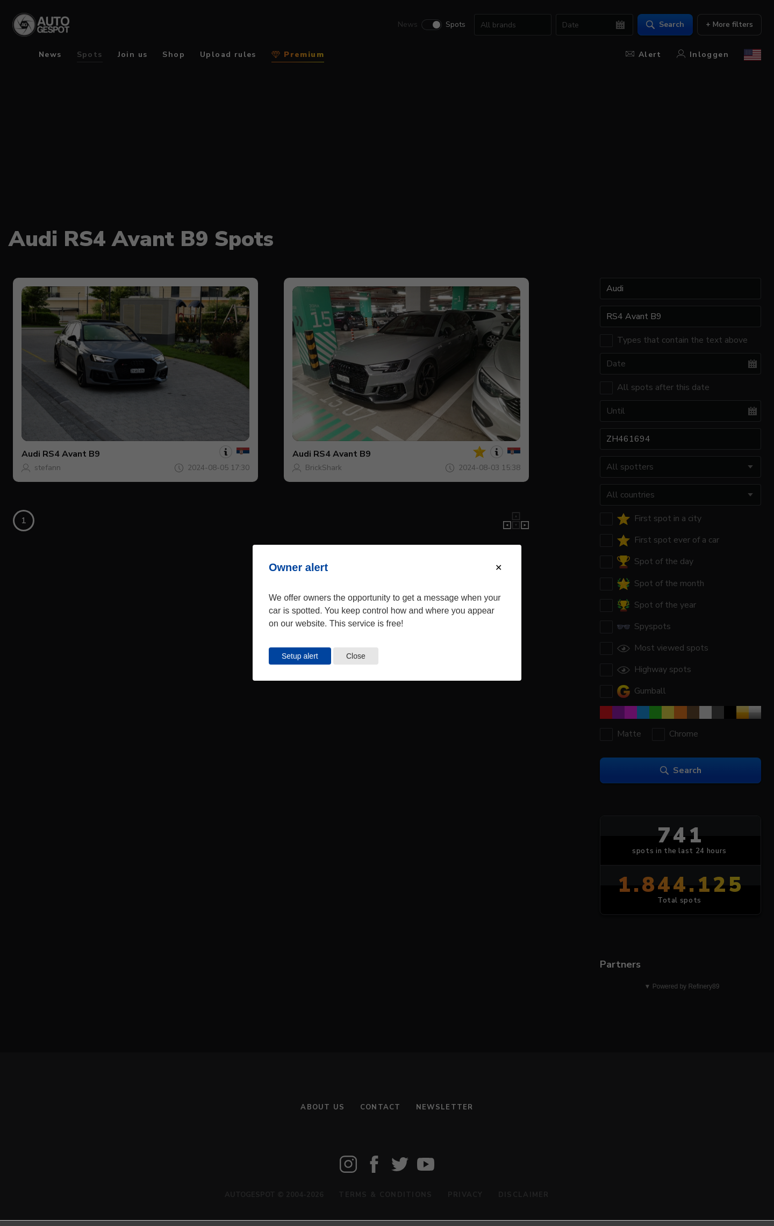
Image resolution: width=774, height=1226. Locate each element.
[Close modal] (498, 567)
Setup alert (300, 656)
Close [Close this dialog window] (356, 656)
